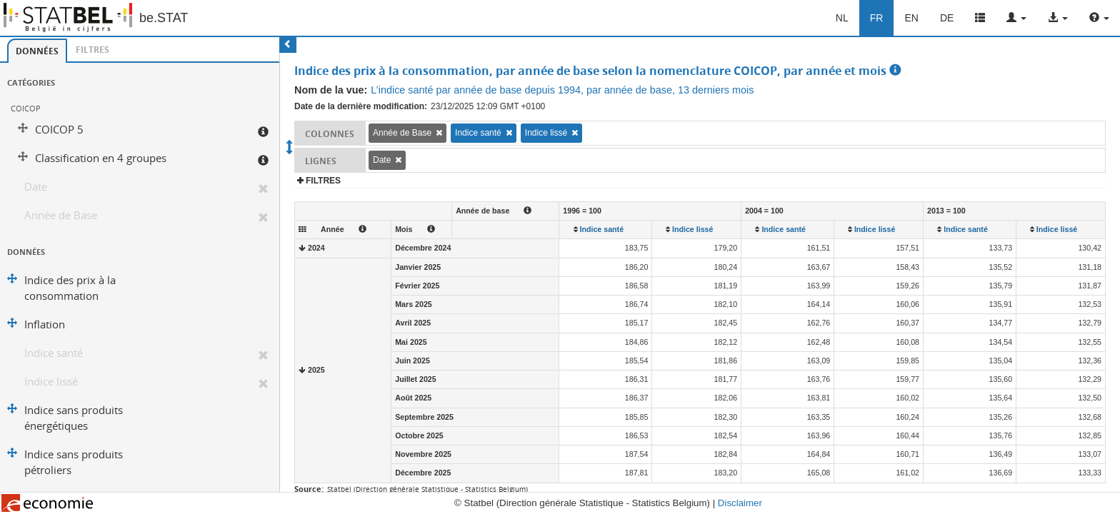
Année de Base (60, 215)
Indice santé (53, 353)
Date (35, 186)
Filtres (92, 50)
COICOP (26, 108)
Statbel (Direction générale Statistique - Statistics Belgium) (427, 489)
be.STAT (163, 18)
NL (842, 18)
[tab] (37, 51)
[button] (1016, 18)
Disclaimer (740, 503)
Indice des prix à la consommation (70, 288)
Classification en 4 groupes (100, 158)
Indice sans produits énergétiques (73, 418)
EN (911, 18)
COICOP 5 (59, 129)
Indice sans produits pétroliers (73, 462)
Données (37, 51)
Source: (309, 488)
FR (877, 18)
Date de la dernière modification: (360, 106)
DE (947, 18)
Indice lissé (51, 381)
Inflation (44, 324)
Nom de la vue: (330, 90)
